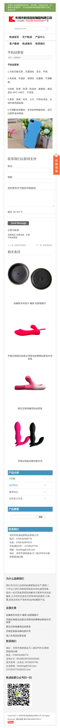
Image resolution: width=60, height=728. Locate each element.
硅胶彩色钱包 (17, 245)
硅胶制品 (17, 58)
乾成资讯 (27, 43)
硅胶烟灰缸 (44, 245)
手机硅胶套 (12, 237)
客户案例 (14, 43)
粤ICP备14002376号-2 (32, 719)
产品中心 (40, 37)
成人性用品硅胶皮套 (16, 635)
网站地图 (19, 719)
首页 (10, 58)
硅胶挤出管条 (16, 498)
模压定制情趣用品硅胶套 (30, 408)
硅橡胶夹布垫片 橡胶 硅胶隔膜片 (30, 303)
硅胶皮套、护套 (23, 235)
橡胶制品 (13, 492)
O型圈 (12, 478)
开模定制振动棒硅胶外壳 (30, 461)
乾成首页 (14, 37)
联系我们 (40, 43)
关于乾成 (27, 37)
